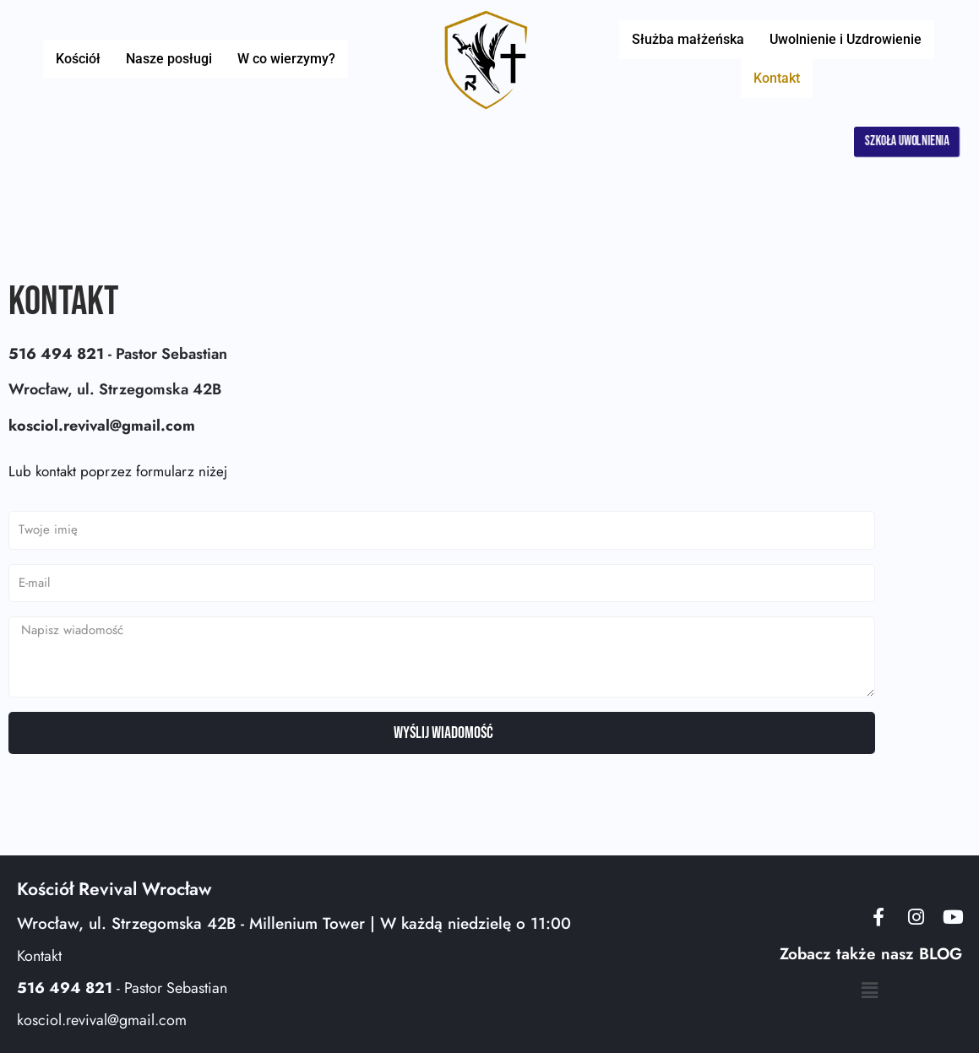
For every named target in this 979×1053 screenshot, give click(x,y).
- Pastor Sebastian (117, 354)
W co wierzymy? (278, 59)
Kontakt (926, 59)
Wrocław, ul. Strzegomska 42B (114, 389)
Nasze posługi (169, 59)
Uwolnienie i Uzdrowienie (809, 59)
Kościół (86, 59)
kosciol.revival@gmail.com (102, 1020)
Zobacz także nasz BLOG (871, 954)
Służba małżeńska (659, 59)
